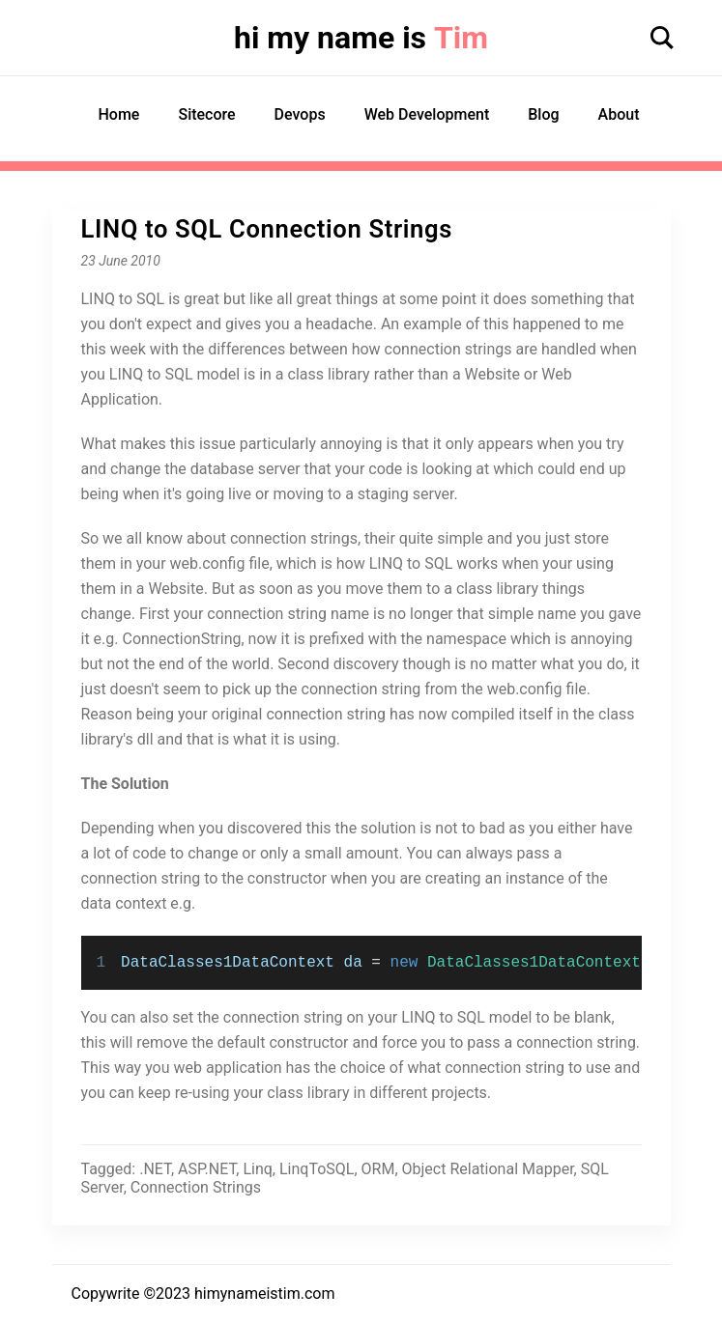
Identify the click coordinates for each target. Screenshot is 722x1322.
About (619, 114)
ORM (378, 1169)
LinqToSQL (316, 1169)
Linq (257, 1169)
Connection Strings (195, 1187)
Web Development (427, 114)
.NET (155, 1169)
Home (119, 114)
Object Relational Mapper (488, 1169)
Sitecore (206, 114)
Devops (300, 114)
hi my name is (361, 37)
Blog (543, 114)
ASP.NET (207, 1169)
